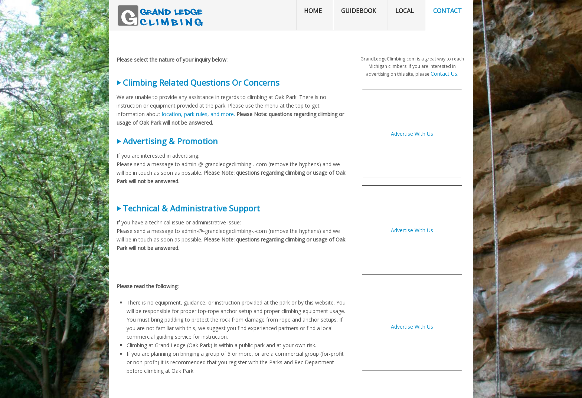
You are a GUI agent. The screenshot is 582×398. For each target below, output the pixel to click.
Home (313, 11)
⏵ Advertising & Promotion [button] (167, 141)
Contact (447, 11)
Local (404, 11)
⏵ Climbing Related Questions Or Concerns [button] (198, 82)
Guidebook (358, 11)
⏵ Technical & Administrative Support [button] (188, 208)
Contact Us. (444, 73)
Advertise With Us (412, 133)
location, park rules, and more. (198, 114)
